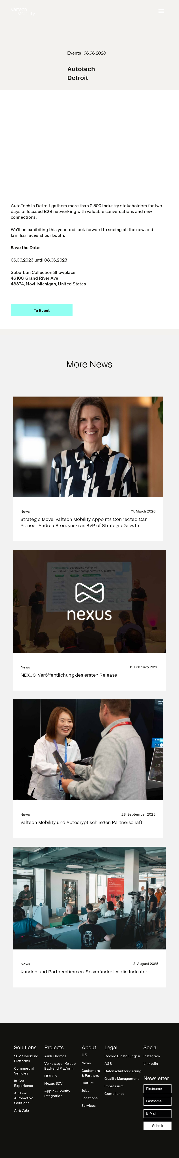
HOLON (50, 1075)
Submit (157, 1126)
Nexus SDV (53, 1083)
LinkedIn (151, 1063)
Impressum (113, 1086)
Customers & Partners (91, 1073)
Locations (90, 1097)
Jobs (86, 1090)
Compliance (114, 1093)
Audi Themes (55, 1056)
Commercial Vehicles (24, 1070)
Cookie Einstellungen (122, 1056)
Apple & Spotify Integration (57, 1093)
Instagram (152, 1056)
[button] (42, 310)
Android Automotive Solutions (23, 1098)
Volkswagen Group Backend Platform (60, 1066)
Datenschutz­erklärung (122, 1071)
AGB (108, 1063)
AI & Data (21, 1110)
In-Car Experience (23, 1083)
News (86, 1063)
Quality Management (121, 1078)
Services (89, 1105)
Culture (88, 1082)
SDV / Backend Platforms (26, 1058)
